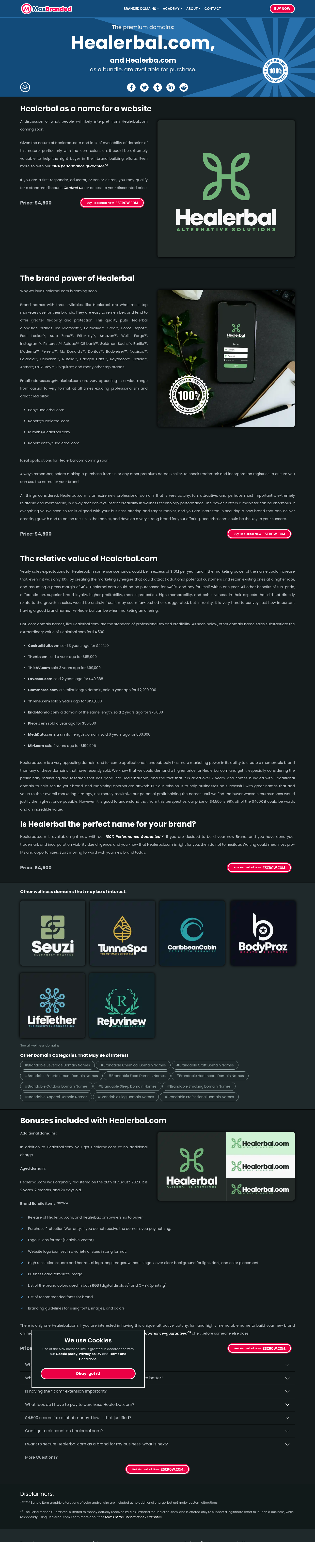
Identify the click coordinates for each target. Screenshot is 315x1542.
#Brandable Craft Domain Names (225, 968)
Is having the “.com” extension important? (66, 1296)
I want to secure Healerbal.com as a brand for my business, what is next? (96, 1349)
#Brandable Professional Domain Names (219, 1001)
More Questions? (41, 1362)
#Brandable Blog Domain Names (137, 1001)
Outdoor (28, 1493)
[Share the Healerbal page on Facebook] (130, 87)
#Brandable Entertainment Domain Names (66, 979)
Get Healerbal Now (247, 1253)
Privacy (97, 1493)
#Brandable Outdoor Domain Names (60, 990)
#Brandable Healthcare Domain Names (230, 979)
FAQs (95, 1475)
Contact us (73, 187)
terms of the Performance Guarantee (133, 1422)
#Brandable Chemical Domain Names (145, 968)
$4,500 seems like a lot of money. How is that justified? (78, 1322)
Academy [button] (171, 8)
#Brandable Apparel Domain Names (60, 1001)
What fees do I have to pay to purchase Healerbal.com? (79, 1309)
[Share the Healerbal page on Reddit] (184, 87)
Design (27, 1484)
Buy (282, 9)
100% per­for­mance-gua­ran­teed (161, 1238)
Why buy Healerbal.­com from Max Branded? (68, 1270)
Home (96, 1457)
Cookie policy (67, 1354)
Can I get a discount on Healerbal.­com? (64, 1336)
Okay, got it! (88, 1373)
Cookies (98, 1502)
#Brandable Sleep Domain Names (139, 990)
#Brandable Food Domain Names (149, 979)
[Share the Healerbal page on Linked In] (171, 87)
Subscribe (281, 1477)
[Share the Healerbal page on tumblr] (157, 87)
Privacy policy (90, 1354)
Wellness (28, 1502)
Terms (96, 1484)
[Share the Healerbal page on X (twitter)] (144, 87)
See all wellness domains (39, 948)
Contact (213, 8)
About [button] (192, 8)
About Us (99, 1466)
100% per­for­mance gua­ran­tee (79, 166)
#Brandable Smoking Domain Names (218, 990)
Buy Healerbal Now (100, 203)
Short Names (33, 1457)
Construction (33, 1475)
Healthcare (31, 1466)
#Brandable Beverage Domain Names (61, 968)
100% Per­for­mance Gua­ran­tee (135, 836)
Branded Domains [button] (140, 8)
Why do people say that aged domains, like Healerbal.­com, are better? (94, 1283)
